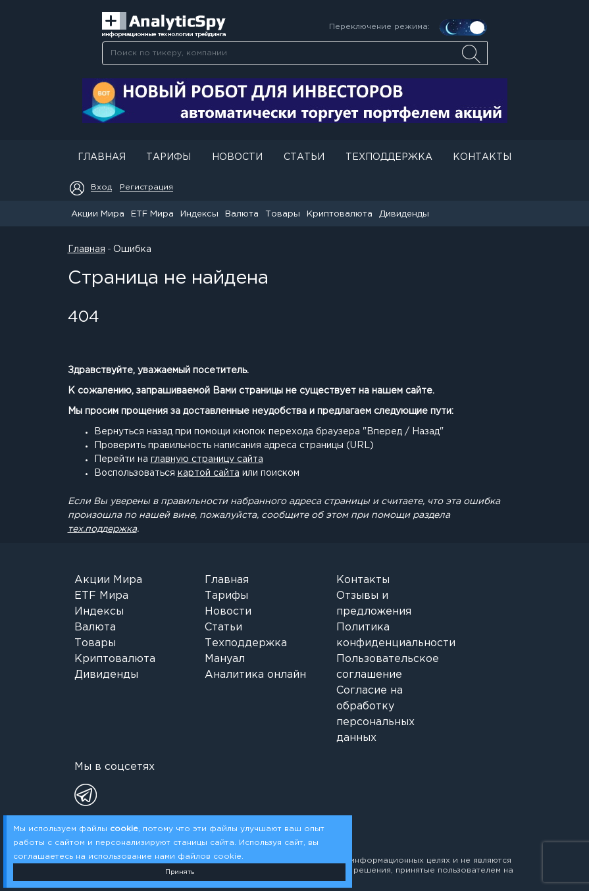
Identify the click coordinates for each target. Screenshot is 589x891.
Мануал (225, 659)
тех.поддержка (102, 529)
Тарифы (168, 157)
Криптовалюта (339, 214)
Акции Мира (97, 214)
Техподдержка (389, 157)
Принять (179, 872)
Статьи (304, 157)
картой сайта (209, 473)
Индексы (199, 214)
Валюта (242, 214)
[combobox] (294, 53)
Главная (102, 157)
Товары (282, 214)
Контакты (482, 157)
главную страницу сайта (207, 459)
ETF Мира (152, 214)
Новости (237, 157)
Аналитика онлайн (255, 675)
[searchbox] (295, 53)
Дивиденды (404, 214)
